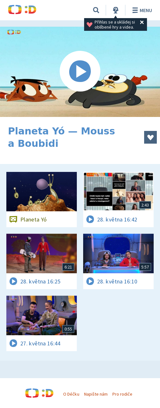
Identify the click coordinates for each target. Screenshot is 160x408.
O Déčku (71, 394)
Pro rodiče (122, 394)
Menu (141, 10)
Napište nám (96, 394)
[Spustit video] (80, 72)
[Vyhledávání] (96, 10)
